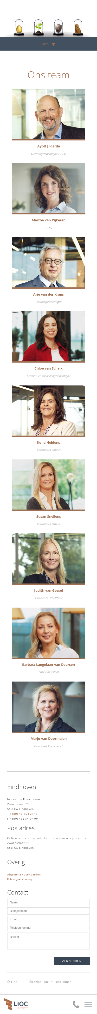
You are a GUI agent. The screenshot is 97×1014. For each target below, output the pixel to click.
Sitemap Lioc (39, 982)
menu (48, 44)
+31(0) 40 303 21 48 (23, 813)
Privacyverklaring (19, 879)
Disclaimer (63, 982)
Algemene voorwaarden (24, 874)
